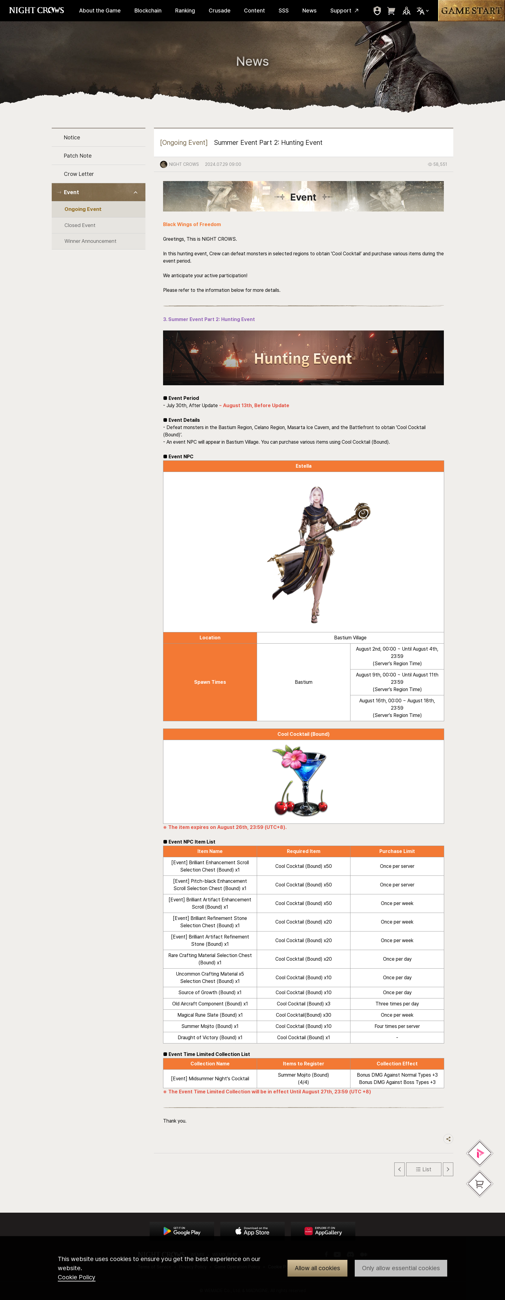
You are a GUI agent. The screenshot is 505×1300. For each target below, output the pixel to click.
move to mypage (377, 10)
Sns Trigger (406, 10)
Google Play (182, 1231)
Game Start (471, 10)
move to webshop (391, 10)
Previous (399, 1169)
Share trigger (448, 1139)
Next (448, 1169)
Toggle (135, 192)
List (427, 1169)
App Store (252, 1231)
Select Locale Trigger (423, 11)
